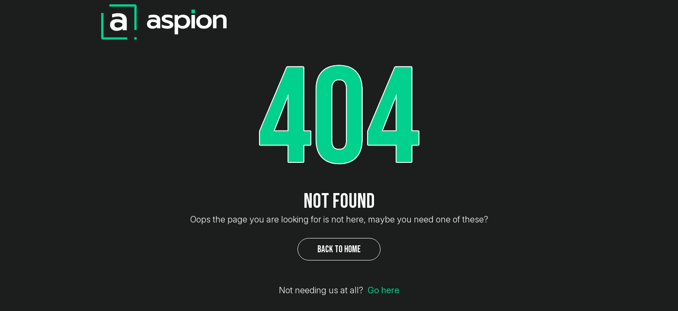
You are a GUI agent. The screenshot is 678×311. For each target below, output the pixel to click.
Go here (384, 291)
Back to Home (339, 249)
